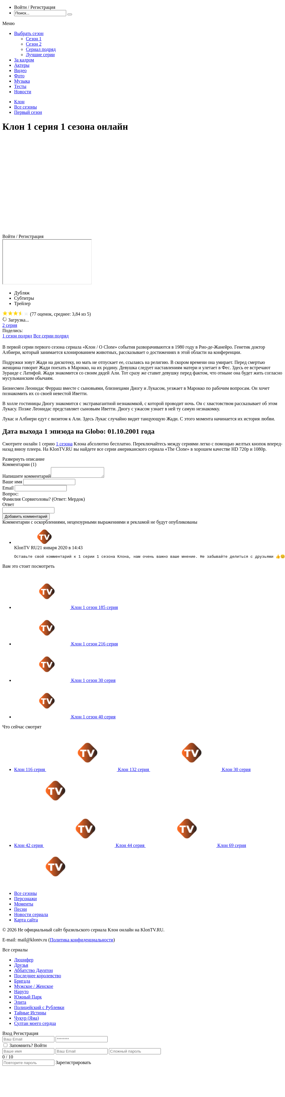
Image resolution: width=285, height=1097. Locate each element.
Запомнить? (21, 1047)
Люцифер (23, 962)
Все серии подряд (51, 335)
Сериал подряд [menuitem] (41, 49)
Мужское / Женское (33, 988)
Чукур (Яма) (26, 1020)
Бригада (22, 983)
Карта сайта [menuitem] (26, 922)
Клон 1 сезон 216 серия (94, 646)
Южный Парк (28, 999)
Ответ (8, 506)
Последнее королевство (37, 978)
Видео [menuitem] (20, 70)
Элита (20, 1004)
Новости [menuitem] (22, 91)
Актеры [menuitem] (21, 65)
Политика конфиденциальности (82, 942)
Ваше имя (12, 483)
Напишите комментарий (26, 477)
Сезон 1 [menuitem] (33, 38)
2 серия (9, 325)
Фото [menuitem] (19, 75)
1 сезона (64, 443)
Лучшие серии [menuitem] (40, 54)
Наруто (21, 993)
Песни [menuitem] (20, 911)
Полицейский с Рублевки (39, 1009)
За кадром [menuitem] (24, 59)
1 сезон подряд (17, 335)
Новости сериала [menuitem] (31, 916)
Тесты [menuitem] (20, 86)
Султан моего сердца (35, 1025)
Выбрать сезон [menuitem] (29, 33)
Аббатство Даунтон (33, 972)
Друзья (21, 967)
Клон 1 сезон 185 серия (94, 609)
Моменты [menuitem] (23, 906)
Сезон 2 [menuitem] (33, 43)
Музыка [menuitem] (22, 81)
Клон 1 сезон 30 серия (93, 682)
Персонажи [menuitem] (25, 900)
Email (8, 489)
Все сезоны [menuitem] (25, 895)
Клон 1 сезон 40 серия (93, 719)
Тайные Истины (30, 1015)
